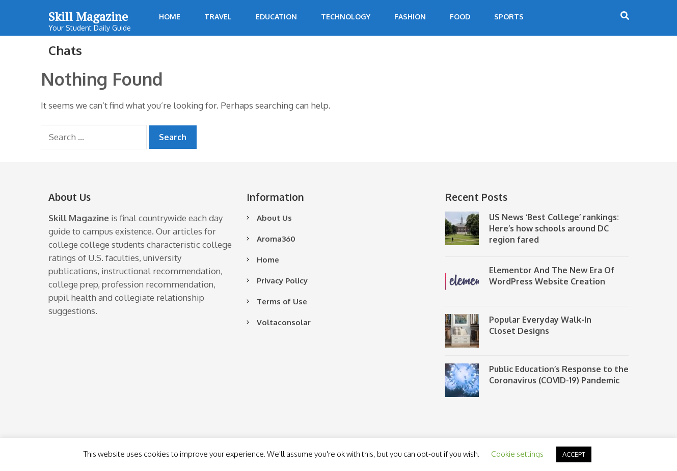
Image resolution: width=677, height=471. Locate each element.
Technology (345, 16)
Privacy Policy (282, 280)
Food (460, 16)
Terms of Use (282, 301)
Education (276, 16)
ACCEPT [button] (573, 454)
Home (169, 16)
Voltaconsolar (284, 322)
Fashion (410, 16)
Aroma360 (276, 239)
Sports (509, 16)
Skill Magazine (88, 16)
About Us (274, 218)
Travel (218, 16)
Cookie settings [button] (517, 454)
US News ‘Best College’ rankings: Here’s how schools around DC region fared (554, 228)
